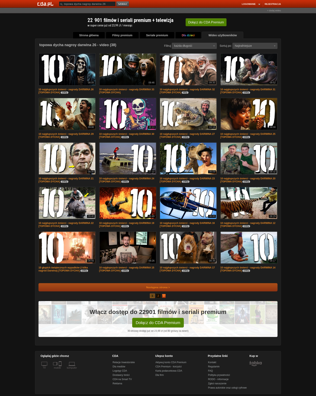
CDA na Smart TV (122, 379)
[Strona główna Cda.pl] (46, 4)
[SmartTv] (60, 370)
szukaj (123, 4)
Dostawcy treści (121, 375)
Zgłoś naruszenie (217, 383)
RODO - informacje (218, 379)
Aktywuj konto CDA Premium (170, 362)
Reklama (117, 383)
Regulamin (213, 366)
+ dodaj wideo (274, 10)
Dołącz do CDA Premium (158, 322)
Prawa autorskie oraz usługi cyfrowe (227, 387)
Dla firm (159, 375)
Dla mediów (119, 366)
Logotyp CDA (120, 370)
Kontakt (212, 362)
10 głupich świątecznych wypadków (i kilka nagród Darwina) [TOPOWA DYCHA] (63, 269)
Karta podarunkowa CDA (168, 370)
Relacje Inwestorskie (124, 362)
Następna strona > (155, 287)
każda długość (194, 45)
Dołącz (206, 22)
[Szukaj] (87, 3)
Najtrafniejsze (255, 45)
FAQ (210, 370)
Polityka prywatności (219, 375)
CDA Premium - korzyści (168, 366)
